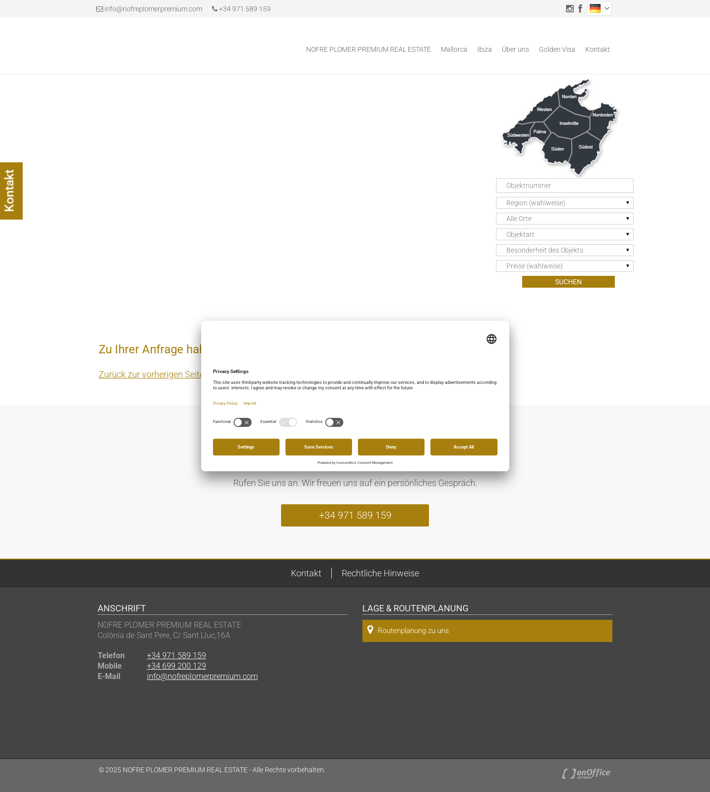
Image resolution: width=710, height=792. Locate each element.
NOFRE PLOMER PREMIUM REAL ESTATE (368, 49)
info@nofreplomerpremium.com (153, 9)
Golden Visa (557, 49)
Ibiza (484, 49)
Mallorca (454, 49)
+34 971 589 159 (241, 9)
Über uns (515, 49)
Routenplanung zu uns (408, 630)
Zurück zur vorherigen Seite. (152, 374)
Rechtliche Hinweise (380, 573)
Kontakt (597, 49)
